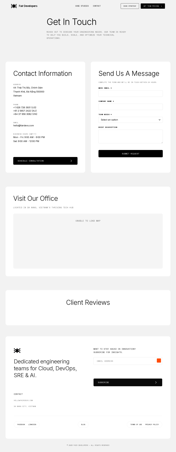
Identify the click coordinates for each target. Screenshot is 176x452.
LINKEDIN (32, 425)
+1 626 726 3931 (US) (24, 107)
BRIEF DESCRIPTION (107, 127)
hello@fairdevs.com (23, 125)
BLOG (83, 425)
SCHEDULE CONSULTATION (45, 160)
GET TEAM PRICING (152, 6)
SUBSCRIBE (128, 382)
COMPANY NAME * (106, 101)
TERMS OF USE (136, 425)
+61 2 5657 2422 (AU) (25, 110)
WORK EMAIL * (105, 88)
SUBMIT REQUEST (130, 153)
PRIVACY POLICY (152, 425)
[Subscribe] (159, 361)
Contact (97, 6)
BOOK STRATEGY (130, 6)
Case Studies (82, 6)
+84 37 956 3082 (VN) (25, 114)
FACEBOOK (21, 425)
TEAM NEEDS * (105, 114)
